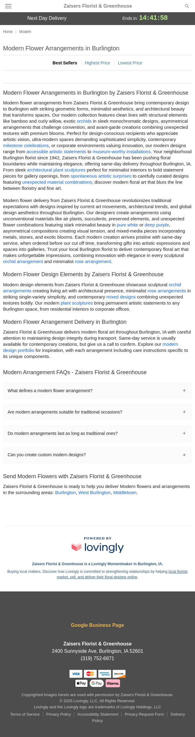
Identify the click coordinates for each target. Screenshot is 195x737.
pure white (127, 224)
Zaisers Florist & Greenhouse (98, 6)
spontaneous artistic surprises (101, 176)
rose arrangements (167, 290)
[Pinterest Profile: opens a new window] (116, 608)
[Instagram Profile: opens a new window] (98, 608)
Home (8, 32)
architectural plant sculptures (56, 169)
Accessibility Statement (97, 714)
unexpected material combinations (57, 182)
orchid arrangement (23, 261)
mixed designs (121, 296)
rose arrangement (93, 261)
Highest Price (97, 62)
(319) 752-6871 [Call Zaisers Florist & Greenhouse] (97, 658)
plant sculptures (77, 302)
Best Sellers (65, 62)
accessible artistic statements (56, 151)
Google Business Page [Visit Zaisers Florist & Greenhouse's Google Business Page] (97, 625)
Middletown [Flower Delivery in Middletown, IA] (125, 492)
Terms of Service (25, 714)
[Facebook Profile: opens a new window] (79, 608)
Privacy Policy (58, 714)
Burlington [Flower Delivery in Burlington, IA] (65, 492)
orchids (84, 121)
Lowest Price (130, 62)
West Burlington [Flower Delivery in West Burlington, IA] (94, 492)
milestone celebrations (26, 145)
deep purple (157, 224)
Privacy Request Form (144, 714)
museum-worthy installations (122, 151)
